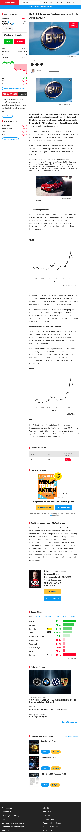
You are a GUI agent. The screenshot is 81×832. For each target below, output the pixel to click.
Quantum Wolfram (48, 741)
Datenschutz (7, 819)
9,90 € (45, 785)
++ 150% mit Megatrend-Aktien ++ (40, 7)
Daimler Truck (33, 640)
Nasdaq (38, 616)
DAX (30, 616)
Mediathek (47, 811)
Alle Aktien (47, 808)
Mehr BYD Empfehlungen (69, 722)
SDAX (64, 616)
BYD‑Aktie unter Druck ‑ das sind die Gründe (48, 709)
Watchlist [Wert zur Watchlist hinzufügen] (8, 28)
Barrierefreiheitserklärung (13, 823)
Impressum (6, 811)
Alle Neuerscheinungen (72, 736)
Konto (50, 515)
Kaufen (8, 41)
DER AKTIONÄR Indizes (52, 826)
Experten (46, 815)
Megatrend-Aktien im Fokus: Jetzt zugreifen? (54, 501)
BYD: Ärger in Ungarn (38, 716)
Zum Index (7, 116)
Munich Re (32, 629)
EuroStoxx (73, 616)
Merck (31, 651)
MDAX (57, 616)
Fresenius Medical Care (36, 636)
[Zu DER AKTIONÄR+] (59, 2)
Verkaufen (20, 41)
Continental (33, 644)
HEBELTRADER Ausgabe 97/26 (53, 774)
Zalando (31, 633)
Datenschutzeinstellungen (13, 827)
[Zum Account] (51, 2)
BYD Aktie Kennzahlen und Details (14, 88)
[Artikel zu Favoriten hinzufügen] (41, 64)
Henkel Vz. (32, 625)
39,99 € (45, 752)
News (49, 629)
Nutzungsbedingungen (11, 815)
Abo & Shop (47, 830)
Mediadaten (7, 808)
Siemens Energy (34, 647)
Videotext (6, 830)
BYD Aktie (5, 19)
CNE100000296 (8, 24)
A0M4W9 (5, 21)
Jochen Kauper (54, 71)
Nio (70, 414)
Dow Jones (48, 616)
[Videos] (67, 2)
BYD (33, 60)
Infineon (32, 655)
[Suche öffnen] (24, 2)
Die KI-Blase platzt (48, 757)
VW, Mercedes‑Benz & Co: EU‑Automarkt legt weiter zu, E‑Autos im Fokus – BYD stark (52, 701)
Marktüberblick (49, 819)
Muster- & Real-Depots (52, 823)
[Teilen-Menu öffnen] (32, 64)
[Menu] (78, 2)
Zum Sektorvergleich (10, 139)
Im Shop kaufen (63, 507)
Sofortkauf (45, 507)
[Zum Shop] (45, 2)
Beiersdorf (32, 621)
